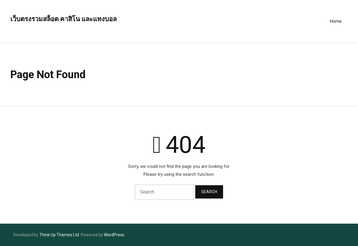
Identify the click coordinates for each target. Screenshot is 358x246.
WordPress (114, 234)
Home (336, 21)
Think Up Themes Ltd (59, 234)
